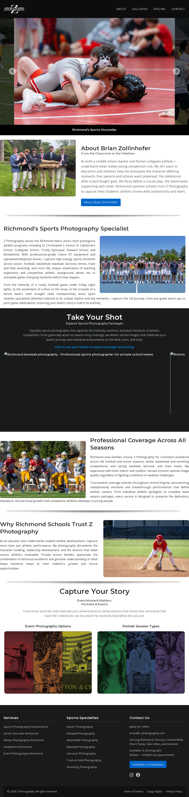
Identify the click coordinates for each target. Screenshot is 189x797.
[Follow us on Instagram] (131, 775)
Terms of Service (133, 791)
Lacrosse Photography (81, 753)
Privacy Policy (174, 791)
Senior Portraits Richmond (21, 733)
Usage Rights (155, 791)
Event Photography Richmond (23, 753)
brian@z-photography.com (147, 733)
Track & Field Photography (84, 760)
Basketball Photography (82, 740)
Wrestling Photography (82, 767)
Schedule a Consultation (148, 764)
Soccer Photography (80, 726)
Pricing (159, 9)
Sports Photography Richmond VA (26, 726)
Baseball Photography (81, 747)
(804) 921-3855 (139, 726)
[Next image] (176, 71)
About (121, 9)
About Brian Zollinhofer (101, 202)
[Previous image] (12, 71)
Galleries (140, 9)
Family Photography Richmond (23, 740)
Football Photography (81, 733)
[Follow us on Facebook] (138, 775)
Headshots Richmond (17, 747)
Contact (178, 9)
